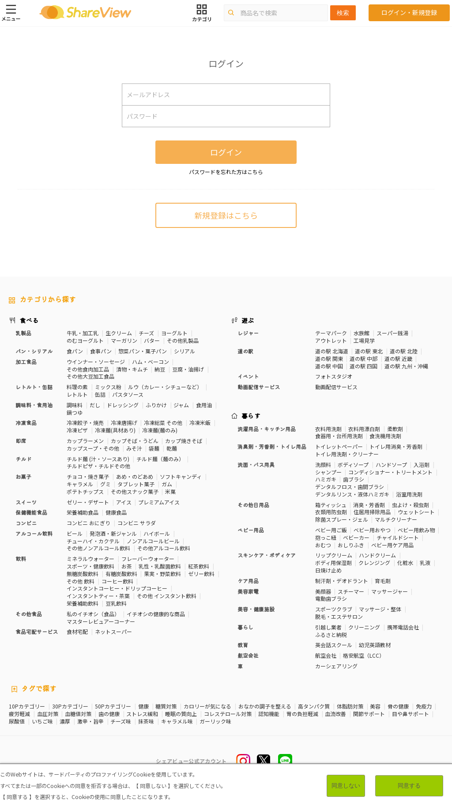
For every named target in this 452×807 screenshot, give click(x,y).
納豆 (159, 369)
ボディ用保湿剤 (333, 562)
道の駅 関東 (329, 358)
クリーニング (364, 627)
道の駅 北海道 (331, 351)
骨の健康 (398, 706)
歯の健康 (109, 713)
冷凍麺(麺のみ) (159, 430)
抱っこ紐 (325, 537)
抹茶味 (146, 721)
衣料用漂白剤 (364, 428)
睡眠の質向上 (181, 713)
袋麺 (154, 448)
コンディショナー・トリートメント (390, 472)
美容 (375, 706)
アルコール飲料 (34, 533)
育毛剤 (383, 580)
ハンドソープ (391, 464)
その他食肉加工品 (88, 369)
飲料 (20, 558)
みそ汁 (134, 448)
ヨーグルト (174, 333)
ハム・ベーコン (150, 361)
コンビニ (26, 523)
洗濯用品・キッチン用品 (266, 428)
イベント (248, 376)
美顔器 (323, 591)
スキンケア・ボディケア (266, 555)
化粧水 (405, 562)
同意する (409, 785)
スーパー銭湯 (392, 333)
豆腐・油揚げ (188, 369)
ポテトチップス (85, 491)
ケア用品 (248, 580)
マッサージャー (389, 591)
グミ (105, 484)
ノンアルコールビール (153, 541)
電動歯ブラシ (331, 598)
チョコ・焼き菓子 (88, 476)
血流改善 (335, 713)
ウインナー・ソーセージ (96, 361)
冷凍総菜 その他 (163, 422)
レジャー (248, 333)
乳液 (425, 562)
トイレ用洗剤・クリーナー (347, 454)
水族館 (361, 333)
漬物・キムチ (132, 369)
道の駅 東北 (369, 351)
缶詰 (100, 394)
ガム (167, 484)
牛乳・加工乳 (82, 333)
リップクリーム (333, 555)
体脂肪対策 (350, 706)
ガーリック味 (215, 721)
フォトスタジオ (333, 376)
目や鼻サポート (410, 713)
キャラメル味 (177, 721)
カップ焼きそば (183, 440)
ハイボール (156, 533)
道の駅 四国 (363, 366)
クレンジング (374, 562)
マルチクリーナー (396, 519)
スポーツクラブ (333, 609)
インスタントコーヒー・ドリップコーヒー (117, 588)
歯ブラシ (353, 479)
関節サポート (369, 713)
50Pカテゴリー (113, 706)
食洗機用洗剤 (385, 435)
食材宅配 (77, 631)
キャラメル (80, 484)
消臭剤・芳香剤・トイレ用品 (271, 446)
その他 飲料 (80, 581)
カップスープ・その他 (93, 448)
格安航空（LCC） (363, 655)
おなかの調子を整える (264, 706)
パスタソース (127, 394)
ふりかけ (156, 405)
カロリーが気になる (207, 706)
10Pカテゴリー (27, 706)
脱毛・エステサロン (339, 616)
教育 (242, 644)
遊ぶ (247, 320)
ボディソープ (353, 464)
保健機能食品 (31, 512)
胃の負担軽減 (302, 713)
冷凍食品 (26, 422)
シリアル (184, 351)
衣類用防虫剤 (331, 511)
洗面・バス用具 (256, 464)
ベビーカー (356, 537)
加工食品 (26, 361)
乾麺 (171, 448)
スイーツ (26, 502)
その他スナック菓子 (134, 491)
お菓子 (23, 476)
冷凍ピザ (77, 430)
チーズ (146, 333)
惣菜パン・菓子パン (142, 351)
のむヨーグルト (85, 340)
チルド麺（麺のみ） (160, 458)
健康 (143, 706)
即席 (20, 440)
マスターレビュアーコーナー (101, 621)
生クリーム (118, 333)
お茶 (126, 566)
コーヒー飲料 (117, 581)
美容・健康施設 (256, 609)
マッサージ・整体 (380, 609)
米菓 (170, 491)
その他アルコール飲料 (163, 548)
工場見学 (364, 340)
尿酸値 (17, 721)
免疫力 (424, 706)
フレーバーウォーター (147, 558)
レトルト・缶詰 (34, 386)
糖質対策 (166, 706)
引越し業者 (328, 627)
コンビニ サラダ (136, 523)
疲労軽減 (19, 713)
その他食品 (28, 614)
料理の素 (77, 386)
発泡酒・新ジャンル (113, 533)
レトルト (77, 394)
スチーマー (351, 591)
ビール (75, 533)
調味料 (75, 405)
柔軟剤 (395, 428)
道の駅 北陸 (404, 351)
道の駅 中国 (329, 366)
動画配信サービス (258, 386)
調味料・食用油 (34, 405)
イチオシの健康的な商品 (156, 614)
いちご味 (42, 721)
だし (95, 405)
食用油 (204, 405)
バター (152, 340)
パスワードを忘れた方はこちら (226, 171)
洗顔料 (323, 464)
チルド (23, 458)
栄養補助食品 (82, 512)
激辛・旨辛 (90, 721)
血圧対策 (47, 713)
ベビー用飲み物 (416, 530)
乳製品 (23, 333)
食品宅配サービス (36, 631)
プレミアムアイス (159, 502)
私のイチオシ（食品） (93, 614)
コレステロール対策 (228, 713)
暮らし (245, 627)
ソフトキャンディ (181, 476)
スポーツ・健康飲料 (90, 566)
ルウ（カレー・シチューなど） (165, 386)
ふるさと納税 (331, 634)
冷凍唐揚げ (124, 422)
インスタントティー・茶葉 (98, 595)
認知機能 (268, 713)
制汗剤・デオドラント (341, 580)
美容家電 (248, 591)
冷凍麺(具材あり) (115, 430)
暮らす (251, 415)
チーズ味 (120, 721)
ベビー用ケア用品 (392, 545)
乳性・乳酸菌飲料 (160, 566)
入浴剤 (421, 464)
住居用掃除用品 (372, 511)
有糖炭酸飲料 (121, 573)
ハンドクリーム (377, 555)
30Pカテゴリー (70, 706)
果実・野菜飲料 (162, 573)
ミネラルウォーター (90, 558)
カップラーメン (85, 440)
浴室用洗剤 (409, 494)
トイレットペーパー (339, 446)
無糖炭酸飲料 (82, 573)
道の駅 (245, 351)
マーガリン (124, 340)
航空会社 (248, 655)
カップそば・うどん (134, 440)
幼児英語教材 (375, 644)
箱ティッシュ (331, 504)
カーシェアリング (336, 666)
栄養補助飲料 (82, 603)
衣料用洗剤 (328, 428)
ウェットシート (416, 511)
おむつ (323, 545)
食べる (29, 320)
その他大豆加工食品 (90, 376)
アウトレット (331, 340)
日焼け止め (328, 570)
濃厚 (65, 721)
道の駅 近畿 (398, 358)
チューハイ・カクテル (93, 541)
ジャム (181, 405)
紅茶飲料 (198, 566)
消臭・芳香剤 (369, 504)
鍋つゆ (75, 412)
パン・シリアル (34, 351)
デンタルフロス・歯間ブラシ (349, 486)
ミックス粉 (108, 386)
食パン (75, 351)
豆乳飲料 (116, 603)
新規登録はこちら (226, 215)
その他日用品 (253, 504)
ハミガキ (325, 479)
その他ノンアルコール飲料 (98, 548)
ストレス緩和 (142, 713)
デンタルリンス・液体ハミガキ (352, 494)
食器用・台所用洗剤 (339, 435)
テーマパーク (331, 333)
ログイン (226, 152)
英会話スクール (333, 644)
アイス (124, 502)
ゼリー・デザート (88, 502)
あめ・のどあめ (134, 476)
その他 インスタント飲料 (166, 595)
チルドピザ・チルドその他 (98, 466)
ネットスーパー (113, 631)
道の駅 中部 (363, 358)
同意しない (345, 785)
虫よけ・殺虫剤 (410, 504)
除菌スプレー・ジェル (341, 519)
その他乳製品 (183, 340)
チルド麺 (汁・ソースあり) (98, 458)
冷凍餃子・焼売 (85, 422)
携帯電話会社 (403, 627)
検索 (343, 12)
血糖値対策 (78, 713)
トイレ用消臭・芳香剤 (395, 446)
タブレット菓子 (135, 484)
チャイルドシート (398, 537)
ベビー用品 (250, 530)
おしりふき (351, 545)
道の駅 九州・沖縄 (406, 366)
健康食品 (116, 512)
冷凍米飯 (200, 422)
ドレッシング (123, 405)
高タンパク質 (314, 706)
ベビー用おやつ (372, 530)
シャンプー (328, 472)
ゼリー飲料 (201, 573)
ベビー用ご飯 (331, 530)
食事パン (101, 351)
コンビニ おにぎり (88, 523)
